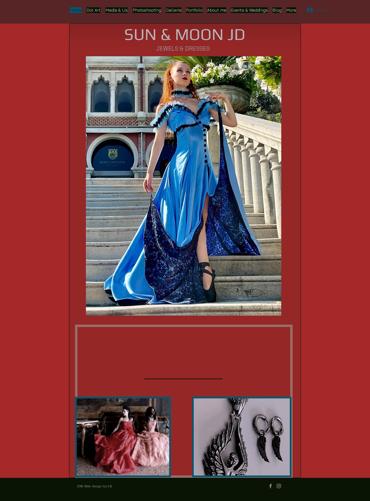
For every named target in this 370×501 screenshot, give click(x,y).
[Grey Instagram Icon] (279, 486)
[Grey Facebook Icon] (270, 486)
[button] (183, 186)
